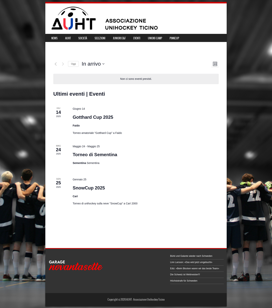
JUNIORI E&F (119, 38)
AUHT (68, 38)
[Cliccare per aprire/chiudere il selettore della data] (93, 64)
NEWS (54, 38)
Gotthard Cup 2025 (93, 117)
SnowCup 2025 (89, 187)
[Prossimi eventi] (63, 64)
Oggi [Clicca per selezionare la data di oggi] (73, 64)
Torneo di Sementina (95, 154)
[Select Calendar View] (215, 64)
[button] (75, 267)
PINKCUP (174, 38)
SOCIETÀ (82, 38)
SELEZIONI (100, 38)
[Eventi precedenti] (55, 64)
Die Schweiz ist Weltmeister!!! (185, 274)
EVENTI (136, 38)
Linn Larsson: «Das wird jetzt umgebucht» (191, 262)
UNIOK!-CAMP (155, 38)
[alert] (136, 79)
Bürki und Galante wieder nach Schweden (191, 256)
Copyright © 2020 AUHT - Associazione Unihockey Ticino (136, 299)
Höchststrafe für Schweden (183, 280)
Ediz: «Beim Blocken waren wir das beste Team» (194, 268)
